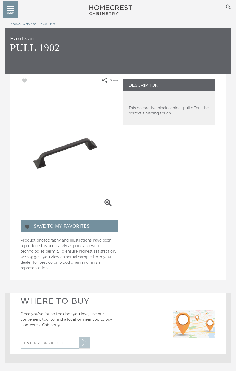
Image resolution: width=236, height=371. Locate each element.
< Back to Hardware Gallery (33, 23)
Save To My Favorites (62, 226)
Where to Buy (55, 301)
